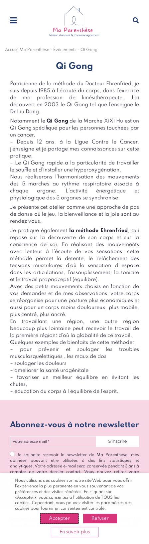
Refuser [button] (100, 518)
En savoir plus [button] (75, 532)
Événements (64, 50)
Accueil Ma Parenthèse (27, 50)
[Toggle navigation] (13, 21)
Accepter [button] (59, 518)
